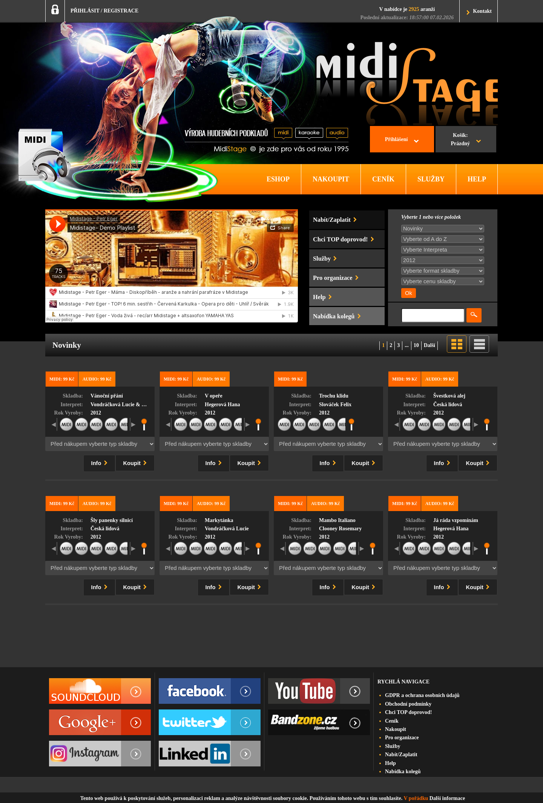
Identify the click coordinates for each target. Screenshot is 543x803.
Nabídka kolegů (403, 771)
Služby (392, 746)
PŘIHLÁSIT (85, 11)
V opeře (213, 396)
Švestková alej (449, 396)
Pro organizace (402, 737)
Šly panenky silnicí (111, 520)
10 (416, 345)
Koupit (136, 462)
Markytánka (219, 520)
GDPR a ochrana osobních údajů (422, 695)
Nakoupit (395, 729)
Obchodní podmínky (408, 704)
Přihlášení (396, 139)
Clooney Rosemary (340, 528)
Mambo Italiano (337, 520)
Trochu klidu (333, 396)
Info (100, 462)
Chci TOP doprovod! (408, 712)
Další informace (447, 798)
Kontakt (482, 11)
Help (390, 763)
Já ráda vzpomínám (455, 520)
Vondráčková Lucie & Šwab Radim (130, 404)
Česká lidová (447, 404)
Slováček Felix (335, 404)
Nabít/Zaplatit (401, 754)
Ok (408, 293)
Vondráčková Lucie (227, 528)
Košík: (460, 140)
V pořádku (416, 798)
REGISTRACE (121, 11)
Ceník (392, 721)
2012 (95, 413)
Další (429, 345)
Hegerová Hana (222, 404)
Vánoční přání (106, 396)
